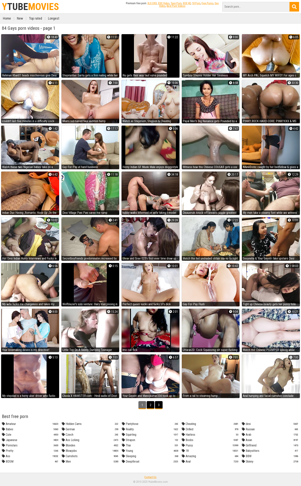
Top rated (35, 18)
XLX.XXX (152, 3)
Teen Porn (176, 3)
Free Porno (207, 3)
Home (7, 18)
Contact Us (150, 477)
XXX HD (187, 3)
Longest (53, 18)
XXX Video (164, 3)
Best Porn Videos (176, 5)
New (20, 18)
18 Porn (196, 3)
